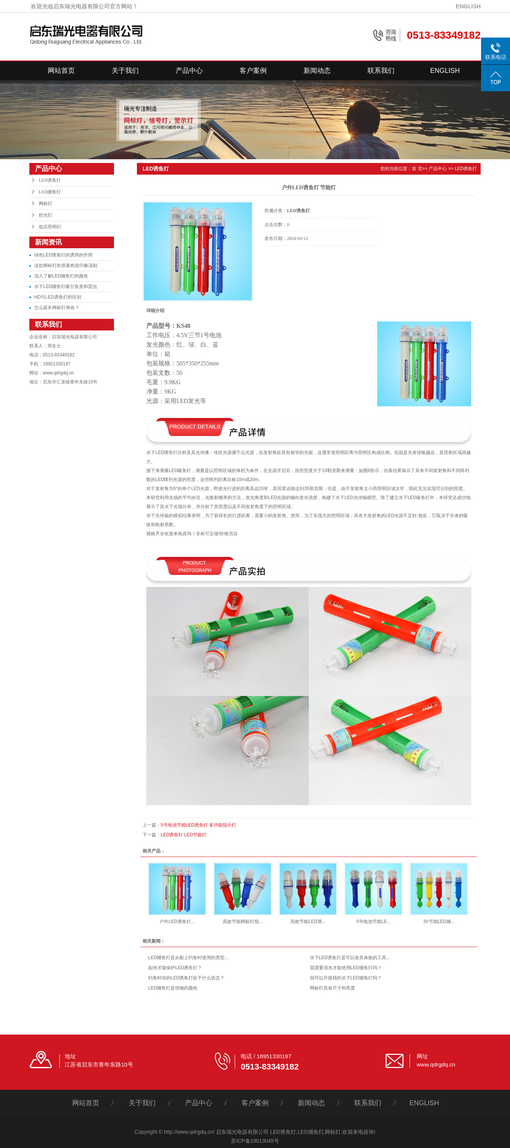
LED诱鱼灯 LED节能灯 (183, 834)
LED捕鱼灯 (50, 192)
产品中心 (189, 70)
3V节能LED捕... (439, 921)
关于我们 (125, 70)
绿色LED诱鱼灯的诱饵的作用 (63, 255)
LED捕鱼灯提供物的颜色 (172, 988)
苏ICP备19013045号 (255, 1141)
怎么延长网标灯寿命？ (56, 307)
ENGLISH (468, 6)
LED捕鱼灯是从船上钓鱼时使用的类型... (188, 957)
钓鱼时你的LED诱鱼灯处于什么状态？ (186, 978)
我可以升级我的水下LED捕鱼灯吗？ (346, 978)
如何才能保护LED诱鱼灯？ (175, 967)
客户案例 (253, 70)
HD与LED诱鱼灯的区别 (57, 297)
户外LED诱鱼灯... (176, 921)
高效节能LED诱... (307, 921)
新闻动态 (317, 70)
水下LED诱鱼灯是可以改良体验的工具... (350, 957)
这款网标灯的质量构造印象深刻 (65, 265)
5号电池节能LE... (373, 921)
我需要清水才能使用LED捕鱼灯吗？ (346, 967)
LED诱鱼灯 (50, 180)
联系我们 (381, 70)
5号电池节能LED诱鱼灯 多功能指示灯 (198, 825)
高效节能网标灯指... (243, 921)
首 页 (417, 168)
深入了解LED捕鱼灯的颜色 (61, 276)
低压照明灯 (50, 226)
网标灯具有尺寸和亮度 (332, 988)
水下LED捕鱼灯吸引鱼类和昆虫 (65, 286)
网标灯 (45, 203)
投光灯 (45, 215)
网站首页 (61, 70)
